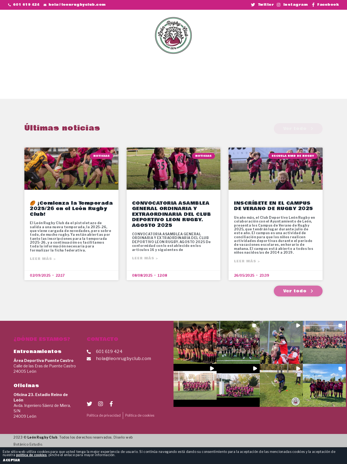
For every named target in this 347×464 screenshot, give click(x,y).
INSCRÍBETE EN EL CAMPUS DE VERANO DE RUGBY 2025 (273, 206)
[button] (301, 21)
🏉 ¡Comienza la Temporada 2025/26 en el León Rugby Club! (71, 209)
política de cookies (31, 455)
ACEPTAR (11, 460)
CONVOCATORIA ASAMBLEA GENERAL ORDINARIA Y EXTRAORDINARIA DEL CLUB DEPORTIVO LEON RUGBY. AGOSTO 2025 (171, 214)
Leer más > (43, 258)
